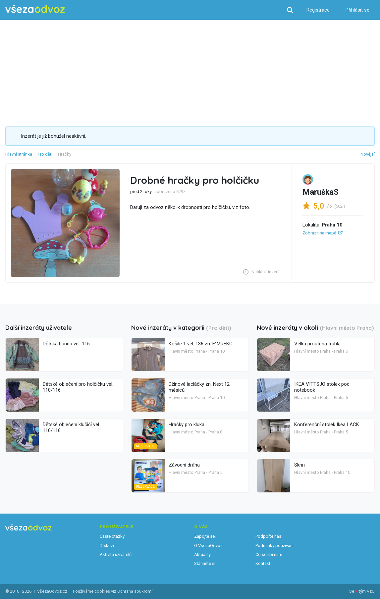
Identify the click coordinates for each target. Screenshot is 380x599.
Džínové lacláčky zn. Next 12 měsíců (199, 387)
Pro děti (45, 154)
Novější (367, 154)
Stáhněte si (204, 563)
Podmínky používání (274, 545)
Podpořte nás (268, 536)
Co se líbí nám (268, 554)
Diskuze (107, 545)
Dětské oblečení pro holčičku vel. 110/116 (78, 387)
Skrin (299, 465)
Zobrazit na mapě (319, 232)
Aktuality (202, 554)
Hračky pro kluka (186, 424)
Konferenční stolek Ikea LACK (326, 424)
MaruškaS (320, 192)
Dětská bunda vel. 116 (66, 344)
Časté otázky (112, 536)
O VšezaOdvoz (208, 545)
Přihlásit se (357, 10)
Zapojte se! (205, 536)
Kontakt (262, 563)
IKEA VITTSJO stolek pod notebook (322, 387)
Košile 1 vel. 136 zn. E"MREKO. (201, 344)
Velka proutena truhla (317, 344)
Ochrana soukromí (134, 591)
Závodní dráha (184, 465)
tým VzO (367, 591)
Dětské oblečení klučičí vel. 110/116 (71, 427)
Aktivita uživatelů (116, 554)
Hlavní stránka (18, 154)
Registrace (318, 10)
